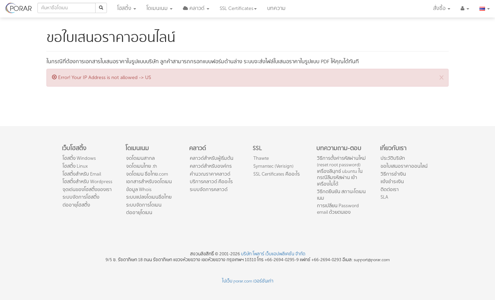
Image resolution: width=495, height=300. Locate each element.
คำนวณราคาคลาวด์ (210, 174)
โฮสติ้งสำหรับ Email (82, 174)
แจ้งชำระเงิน (392, 181)
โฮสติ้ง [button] (126, 8)
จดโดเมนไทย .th (141, 166)
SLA (384, 197)
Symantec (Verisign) (273, 166)
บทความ (276, 8)
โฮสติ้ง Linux (75, 166)
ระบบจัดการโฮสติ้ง (81, 197)
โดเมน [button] (159, 8)
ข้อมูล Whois (139, 189)
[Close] (441, 77)
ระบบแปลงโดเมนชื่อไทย (149, 197)
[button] (196, 8)
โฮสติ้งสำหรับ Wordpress (87, 181)
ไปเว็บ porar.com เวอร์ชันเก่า (247, 281)
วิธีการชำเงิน (393, 174)
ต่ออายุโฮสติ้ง (76, 205)
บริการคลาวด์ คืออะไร (211, 181)
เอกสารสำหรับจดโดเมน (149, 181)
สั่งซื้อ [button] (441, 8)
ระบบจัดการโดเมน (144, 205)
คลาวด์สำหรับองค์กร (211, 166)
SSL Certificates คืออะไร (276, 174)
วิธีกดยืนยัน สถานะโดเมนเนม (341, 195)
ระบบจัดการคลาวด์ (209, 189)
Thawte (261, 158)
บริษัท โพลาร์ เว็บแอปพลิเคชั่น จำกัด (273, 254)
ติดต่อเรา (390, 189)
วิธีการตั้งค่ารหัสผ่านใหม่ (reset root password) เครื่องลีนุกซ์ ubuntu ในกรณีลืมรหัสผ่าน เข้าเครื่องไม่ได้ (341, 171)
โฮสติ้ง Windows (79, 158)
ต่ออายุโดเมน (139, 212)
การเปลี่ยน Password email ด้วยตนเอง (338, 209)
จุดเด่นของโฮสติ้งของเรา (87, 189)
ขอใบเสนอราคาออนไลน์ (404, 166)
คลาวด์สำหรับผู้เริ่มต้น (211, 158)
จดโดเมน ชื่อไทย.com (147, 174)
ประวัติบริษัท (393, 158)
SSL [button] (238, 8)
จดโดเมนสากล (140, 158)
